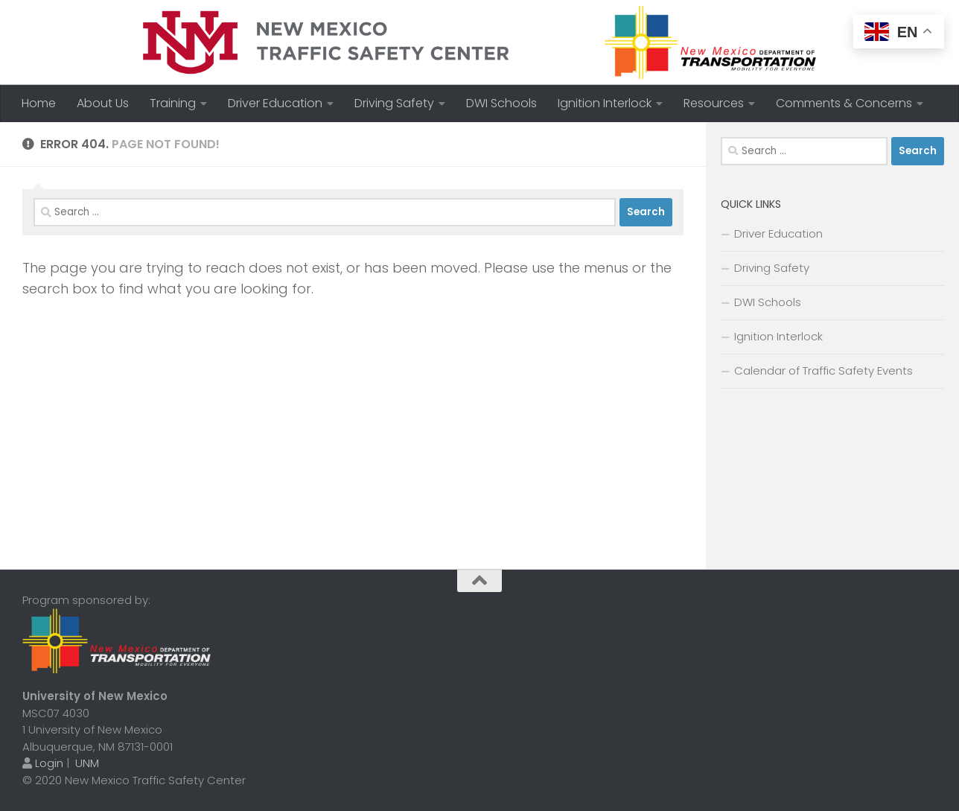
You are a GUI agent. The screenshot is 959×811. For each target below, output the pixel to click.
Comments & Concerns (844, 103)
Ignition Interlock (604, 103)
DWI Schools (501, 103)
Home (39, 103)
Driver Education (275, 103)
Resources (714, 103)
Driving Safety (394, 103)
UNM (87, 763)
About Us (103, 103)
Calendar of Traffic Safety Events (823, 370)
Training (173, 103)
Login (49, 763)
